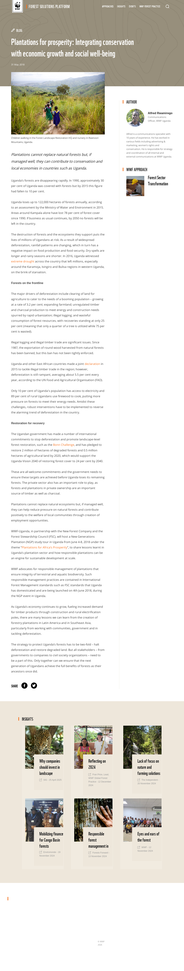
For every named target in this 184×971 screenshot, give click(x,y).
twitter (34, 685)
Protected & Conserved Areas (73, 909)
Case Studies (104, 909)
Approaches (108, 6)
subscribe (152, 924)
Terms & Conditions (108, 933)
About (101, 915)
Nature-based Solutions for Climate (72, 936)
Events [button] (132, 6)
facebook (24, 685)
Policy (61, 956)
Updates (102, 921)
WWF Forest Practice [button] (149, 6)
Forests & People (67, 944)
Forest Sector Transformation (73, 915)
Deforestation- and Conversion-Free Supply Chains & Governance (70, 924)
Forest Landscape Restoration (74, 903)
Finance (62, 950)
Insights (121, 6)
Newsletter (103, 927)
